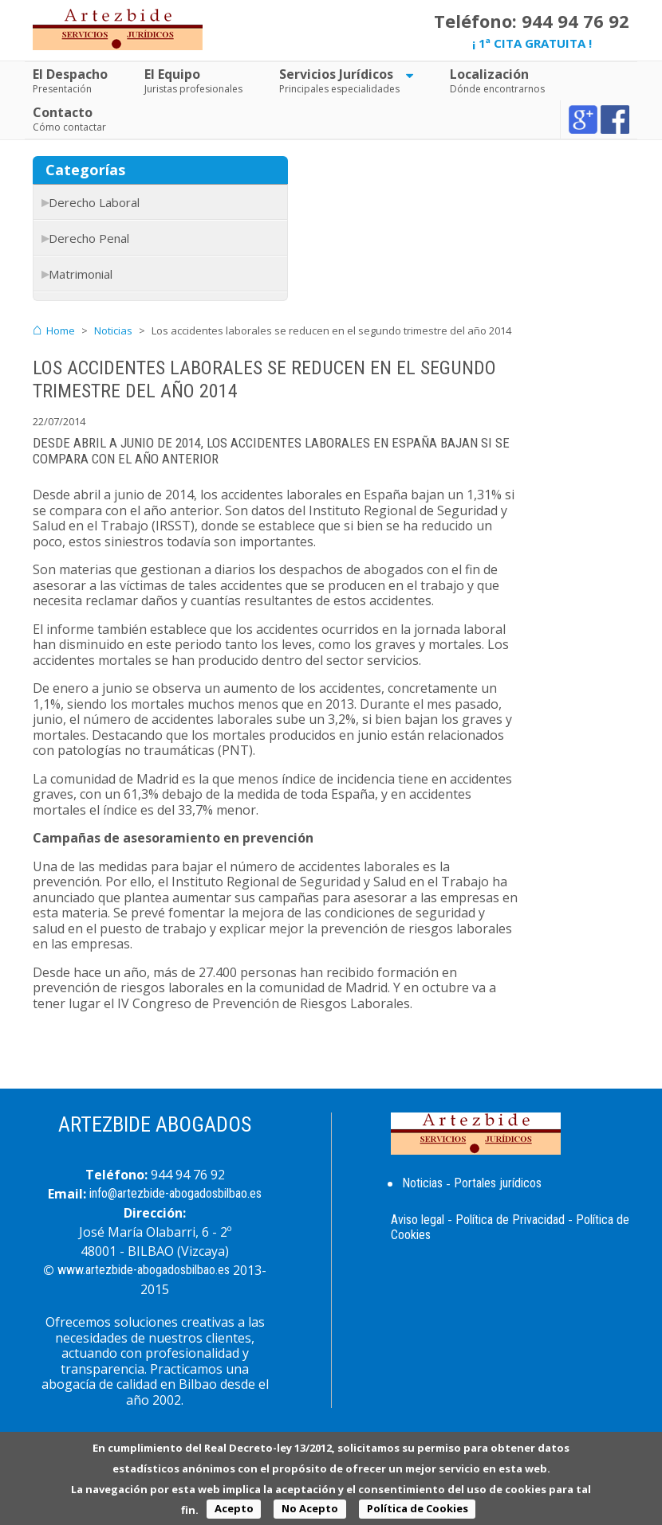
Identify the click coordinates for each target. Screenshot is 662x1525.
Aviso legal (417, 1219)
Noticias (113, 330)
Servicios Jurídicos (336, 74)
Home (60, 330)
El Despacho (70, 74)
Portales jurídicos (498, 1183)
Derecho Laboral (94, 202)
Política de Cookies (417, 1508)
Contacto (63, 112)
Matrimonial (80, 274)
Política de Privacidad (510, 1219)
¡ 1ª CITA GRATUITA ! (532, 43)
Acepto (234, 1508)
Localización (489, 74)
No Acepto (310, 1508)
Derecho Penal (89, 238)
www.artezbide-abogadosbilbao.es (143, 1269)
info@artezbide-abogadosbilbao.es (175, 1193)
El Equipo (172, 74)
